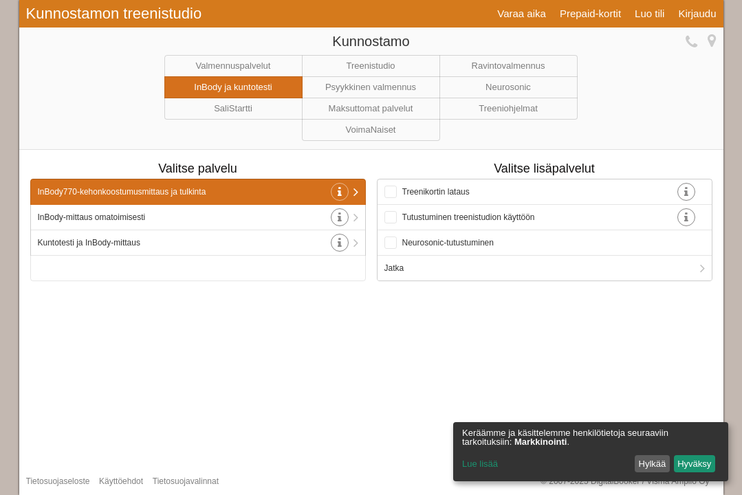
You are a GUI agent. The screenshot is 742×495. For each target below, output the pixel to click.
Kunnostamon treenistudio (114, 13)
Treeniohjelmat (508, 108)
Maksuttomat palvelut (371, 108)
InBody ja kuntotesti (233, 87)
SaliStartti (233, 108)
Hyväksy (694, 464)
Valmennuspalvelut (233, 65)
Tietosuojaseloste (58, 481)
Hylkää (652, 464)
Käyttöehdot (121, 481)
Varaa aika (521, 13)
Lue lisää (480, 463)
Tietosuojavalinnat (186, 481)
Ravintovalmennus (508, 65)
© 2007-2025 (625, 481)
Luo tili (649, 13)
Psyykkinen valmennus (370, 87)
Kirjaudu (697, 13)
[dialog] (590, 451)
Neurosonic (508, 87)
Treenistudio (370, 65)
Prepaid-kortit (590, 13)
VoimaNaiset (371, 129)
